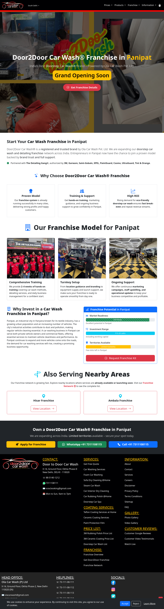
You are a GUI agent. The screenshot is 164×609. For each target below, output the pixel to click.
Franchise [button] (133, 5)
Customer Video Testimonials (139, 538)
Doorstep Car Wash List (95, 544)
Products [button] (119, 5)
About (128, 463)
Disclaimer (130, 485)
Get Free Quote (91, 463)
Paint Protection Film (94, 522)
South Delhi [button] (33, 5)
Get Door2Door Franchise (96, 559)
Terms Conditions (133, 496)
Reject (136, 603)
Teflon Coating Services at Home (100, 512)
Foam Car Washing (93, 474)
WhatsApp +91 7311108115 (82, 444)
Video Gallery (131, 522)
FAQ (127, 507)
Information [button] (148, 5)
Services (129, 474)
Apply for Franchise (31, 444)
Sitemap (129, 501)
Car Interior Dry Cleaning (96, 490)
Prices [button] (107, 5)
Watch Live (130, 544)
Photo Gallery (131, 517)
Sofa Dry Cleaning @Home (97, 480)
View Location (43, 408)
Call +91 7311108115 (133, 444)
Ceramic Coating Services (96, 517)
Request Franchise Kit (120, 358)
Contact (128, 469)
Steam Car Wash (92, 485)
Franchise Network (93, 565)
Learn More (149, 603)
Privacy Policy (131, 490)
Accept (125, 603)
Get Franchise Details (82, 87)
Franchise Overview (93, 554)
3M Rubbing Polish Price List (98, 533)
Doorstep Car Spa (92, 501)
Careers (128, 480)
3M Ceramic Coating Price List (99, 538)
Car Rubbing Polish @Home (97, 496)
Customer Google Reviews (138, 533)
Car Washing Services (94, 469)
